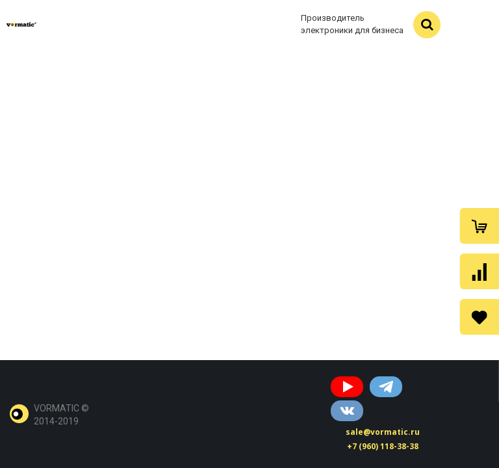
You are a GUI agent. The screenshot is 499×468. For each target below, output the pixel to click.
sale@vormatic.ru (383, 431)
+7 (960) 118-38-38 (382, 446)
